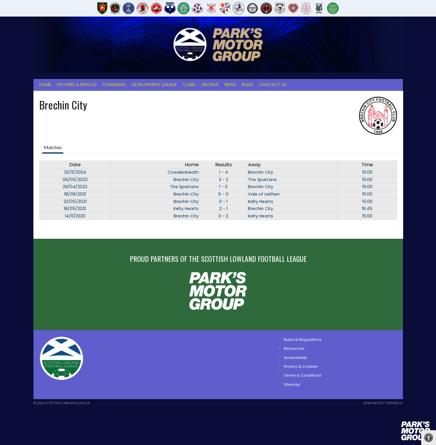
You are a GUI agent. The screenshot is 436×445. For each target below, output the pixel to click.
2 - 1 (223, 209)
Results (223, 164)
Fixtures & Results (77, 85)
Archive (209, 85)
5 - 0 (223, 194)
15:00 (367, 172)
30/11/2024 (75, 172)
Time (367, 164)
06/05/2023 (75, 180)
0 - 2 (223, 216)
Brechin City (260, 172)
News (230, 85)
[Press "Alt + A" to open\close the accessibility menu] (428, 437)
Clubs (189, 85)
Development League (154, 85)
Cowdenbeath (183, 172)
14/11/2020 (75, 216)
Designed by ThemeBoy (383, 403)
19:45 (367, 209)
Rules (247, 85)
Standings (114, 85)
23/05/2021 (75, 201)
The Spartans (262, 180)
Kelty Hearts (260, 201)
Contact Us (272, 85)
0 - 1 (223, 201)
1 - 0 (223, 187)
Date (75, 164)
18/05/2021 (75, 209)
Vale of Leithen (264, 194)
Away (254, 164)
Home (45, 85)
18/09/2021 (75, 194)
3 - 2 (223, 180)
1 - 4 (223, 172)
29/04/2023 (75, 187)
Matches (53, 147)
